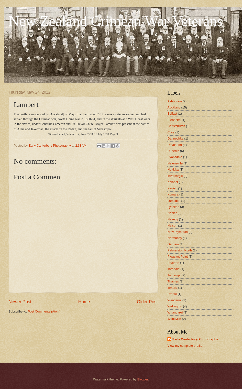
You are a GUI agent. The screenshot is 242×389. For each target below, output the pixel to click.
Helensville (175, 163)
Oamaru (173, 244)
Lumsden (173, 201)
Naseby (172, 219)
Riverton (173, 263)
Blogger (142, 379)
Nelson (172, 225)
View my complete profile (184, 345)
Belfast (172, 113)
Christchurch (176, 126)
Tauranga (174, 275)
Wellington (174, 306)
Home (84, 301)
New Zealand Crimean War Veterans (116, 21)
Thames (173, 281)
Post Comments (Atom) (44, 311)
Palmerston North (179, 250)
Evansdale (174, 157)
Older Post (147, 301)
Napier (172, 213)
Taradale (173, 269)
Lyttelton (173, 207)
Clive (171, 132)
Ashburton (174, 101)
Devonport (174, 145)
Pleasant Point (177, 256)
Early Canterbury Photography (195, 339)
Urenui (172, 294)
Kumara (172, 194)
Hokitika (173, 169)
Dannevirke (175, 138)
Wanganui (174, 300)
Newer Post (20, 301)
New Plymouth (177, 232)
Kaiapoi (172, 182)
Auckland (173, 107)
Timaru (172, 288)
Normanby (174, 238)
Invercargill (175, 176)
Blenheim (174, 120)
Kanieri (172, 188)
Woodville (174, 319)
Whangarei (175, 312)
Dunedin (173, 151)
